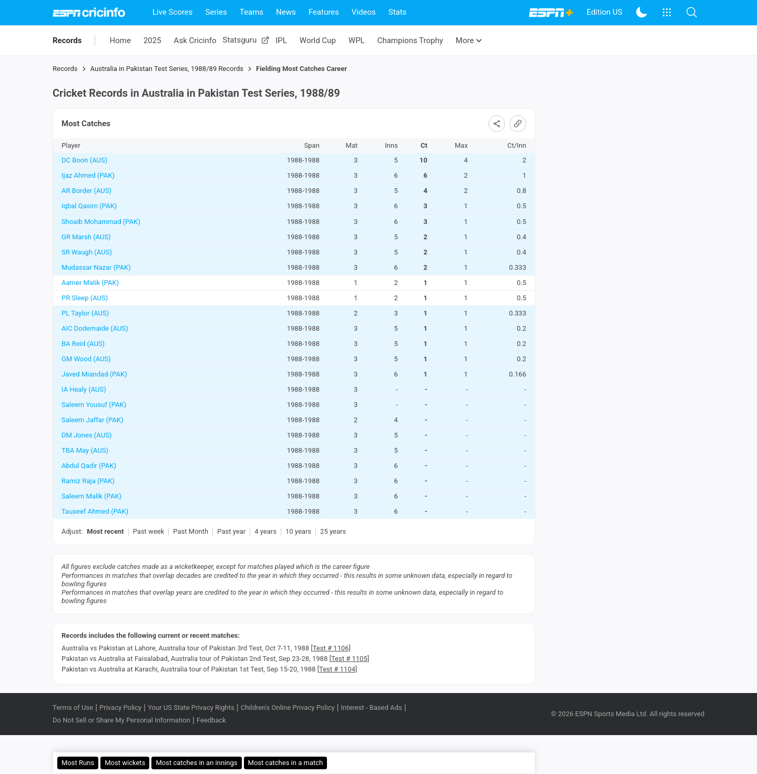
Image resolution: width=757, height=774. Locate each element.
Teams (251, 12)
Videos (364, 12)
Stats (397, 12)
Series (216, 12)
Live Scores (172, 12)
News (286, 12)
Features (324, 12)
